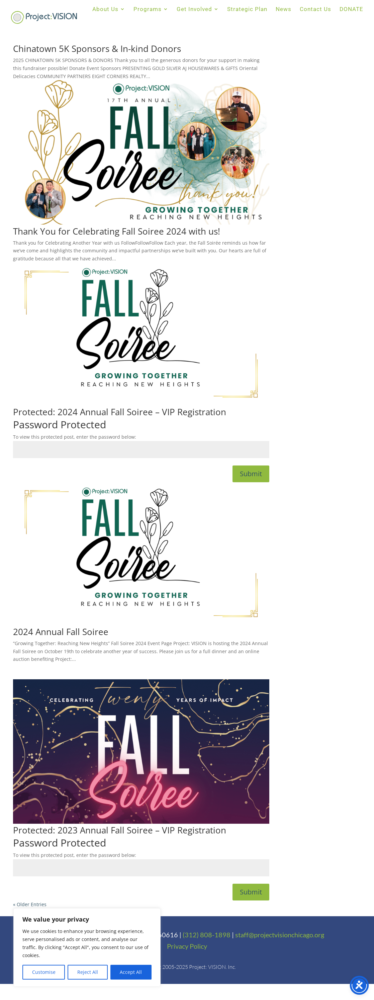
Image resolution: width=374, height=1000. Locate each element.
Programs (147, 9)
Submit (251, 473)
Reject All (87, 972)
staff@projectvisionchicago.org (279, 935)
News (283, 9)
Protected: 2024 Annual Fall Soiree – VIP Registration (119, 412)
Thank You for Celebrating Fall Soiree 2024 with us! (116, 231)
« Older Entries (29, 904)
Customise (44, 972)
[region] (87, 947)
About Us (105, 9)
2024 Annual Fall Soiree (60, 632)
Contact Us (315, 9)
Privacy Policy (187, 946)
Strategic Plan (247, 9)
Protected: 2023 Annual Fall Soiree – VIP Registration (119, 830)
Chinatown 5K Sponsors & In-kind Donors (97, 49)
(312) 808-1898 (206, 935)
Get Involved (194, 9)
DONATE (351, 9)
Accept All (131, 972)
